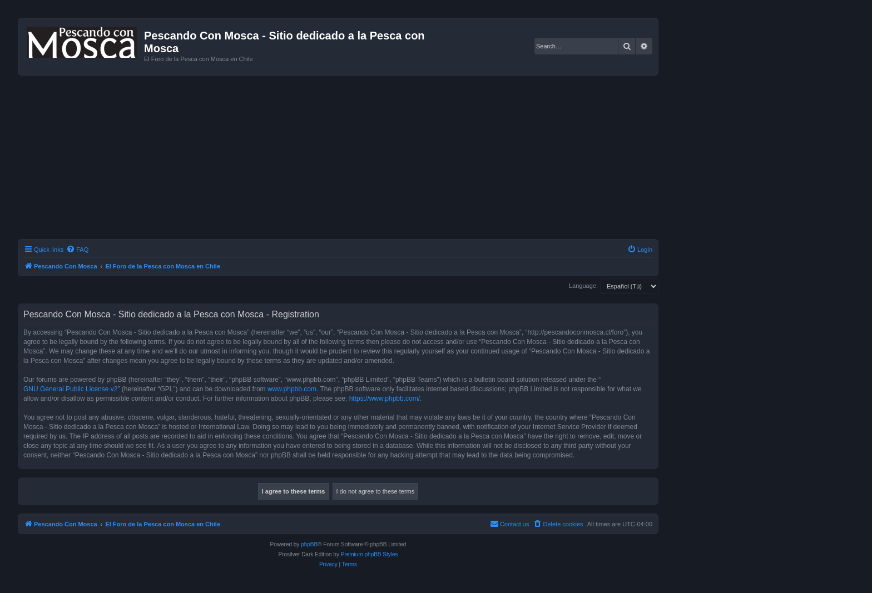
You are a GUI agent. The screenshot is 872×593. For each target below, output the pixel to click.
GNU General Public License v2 (70, 389)
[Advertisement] (338, 159)
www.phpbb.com (291, 389)
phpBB (309, 544)
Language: (583, 285)
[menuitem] (77, 249)
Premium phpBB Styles (369, 554)
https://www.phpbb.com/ (384, 398)
